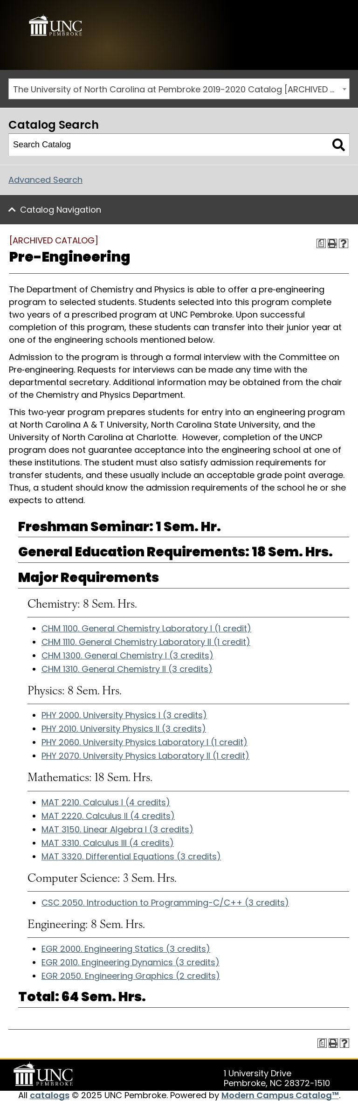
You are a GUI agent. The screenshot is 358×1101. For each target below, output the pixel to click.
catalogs (49, 1095)
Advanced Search (45, 180)
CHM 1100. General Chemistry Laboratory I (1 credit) (146, 628)
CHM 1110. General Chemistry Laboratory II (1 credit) (145, 642)
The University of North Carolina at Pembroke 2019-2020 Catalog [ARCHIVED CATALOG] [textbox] (181, 89)
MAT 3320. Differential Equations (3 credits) (131, 856)
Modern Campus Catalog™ (280, 1095)
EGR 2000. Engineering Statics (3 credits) (125, 949)
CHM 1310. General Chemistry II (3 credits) (127, 669)
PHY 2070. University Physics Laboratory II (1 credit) (145, 756)
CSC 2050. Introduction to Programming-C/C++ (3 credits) (165, 902)
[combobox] (179, 88)
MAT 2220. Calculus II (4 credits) (108, 816)
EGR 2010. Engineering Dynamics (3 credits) (130, 962)
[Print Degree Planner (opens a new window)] (321, 243)
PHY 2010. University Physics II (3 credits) (123, 728)
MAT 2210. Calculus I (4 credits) (105, 802)
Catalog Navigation (60, 209)
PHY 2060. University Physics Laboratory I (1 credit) (144, 742)
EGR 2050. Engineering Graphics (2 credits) (130, 976)
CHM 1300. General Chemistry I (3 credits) (127, 655)
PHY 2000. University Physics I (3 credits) (124, 715)
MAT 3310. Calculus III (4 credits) (107, 843)
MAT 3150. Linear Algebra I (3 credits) (117, 829)
